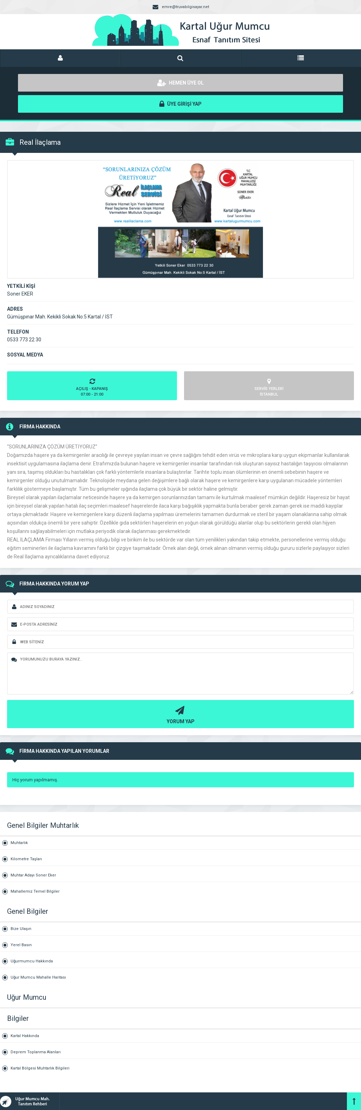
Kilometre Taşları (26, 859)
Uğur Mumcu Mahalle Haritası (38, 977)
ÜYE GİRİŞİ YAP (180, 104)
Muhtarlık (19, 843)
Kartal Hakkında (25, 1036)
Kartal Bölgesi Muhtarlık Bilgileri (40, 1068)
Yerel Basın (21, 945)
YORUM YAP (179, 714)
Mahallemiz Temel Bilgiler (35, 891)
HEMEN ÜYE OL (180, 83)
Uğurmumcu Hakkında (32, 961)
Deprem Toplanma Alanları (36, 1052)
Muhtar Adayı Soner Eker (33, 875)
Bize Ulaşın (21, 928)
